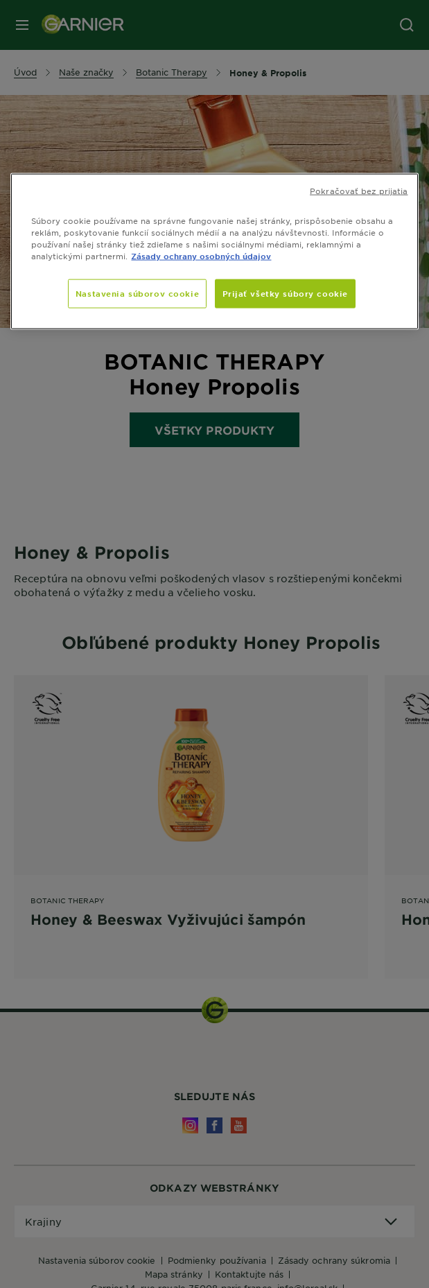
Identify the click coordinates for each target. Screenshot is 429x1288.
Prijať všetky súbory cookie (285, 293)
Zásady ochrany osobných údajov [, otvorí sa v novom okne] (201, 255)
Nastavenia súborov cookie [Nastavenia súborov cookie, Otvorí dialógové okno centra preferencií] (137, 293)
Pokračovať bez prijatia (359, 190)
